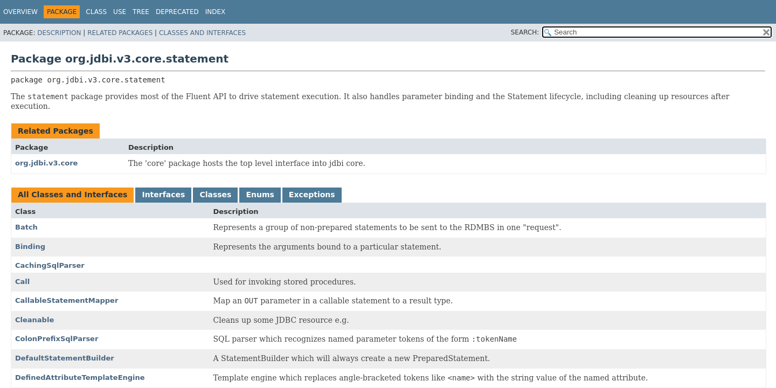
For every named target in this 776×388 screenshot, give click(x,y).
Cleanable (34, 320)
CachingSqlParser (50, 265)
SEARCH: (525, 32)
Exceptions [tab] (312, 194)
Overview (20, 12)
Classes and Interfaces (202, 33)
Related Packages (120, 33)
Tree (141, 12)
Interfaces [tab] (163, 194)
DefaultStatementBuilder (64, 358)
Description (59, 33)
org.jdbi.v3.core (46, 163)
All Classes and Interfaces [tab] (72, 194)
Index (215, 12)
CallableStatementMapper (66, 300)
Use (119, 12)
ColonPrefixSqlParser (56, 339)
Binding (30, 246)
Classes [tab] (215, 194)
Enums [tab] (260, 194)
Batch (26, 227)
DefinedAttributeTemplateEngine (80, 377)
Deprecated (177, 12)
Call (22, 282)
